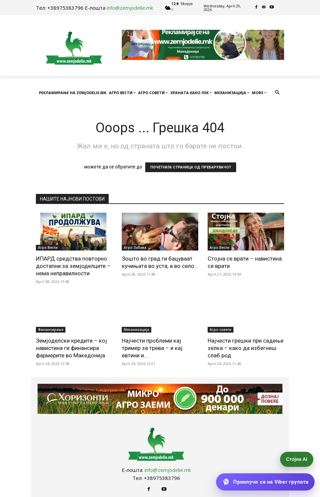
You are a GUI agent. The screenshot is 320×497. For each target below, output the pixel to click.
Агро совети (220, 329)
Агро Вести (48, 247)
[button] (277, 93)
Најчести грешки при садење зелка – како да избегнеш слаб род (245, 348)
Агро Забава (135, 247)
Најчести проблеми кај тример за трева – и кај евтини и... (152, 348)
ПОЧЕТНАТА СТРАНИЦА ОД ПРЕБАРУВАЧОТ (190, 167)
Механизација (136, 329)
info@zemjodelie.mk (130, 7)
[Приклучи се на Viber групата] (265, 482)
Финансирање (50, 329)
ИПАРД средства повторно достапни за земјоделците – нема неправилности (73, 266)
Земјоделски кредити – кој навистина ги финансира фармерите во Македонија (71, 348)
